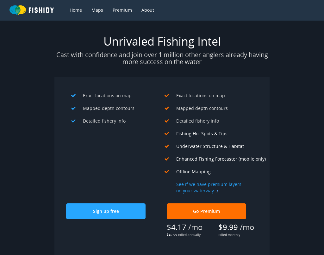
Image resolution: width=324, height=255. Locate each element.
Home (76, 10)
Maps (97, 10)
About (147, 10)
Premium (122, 10)
